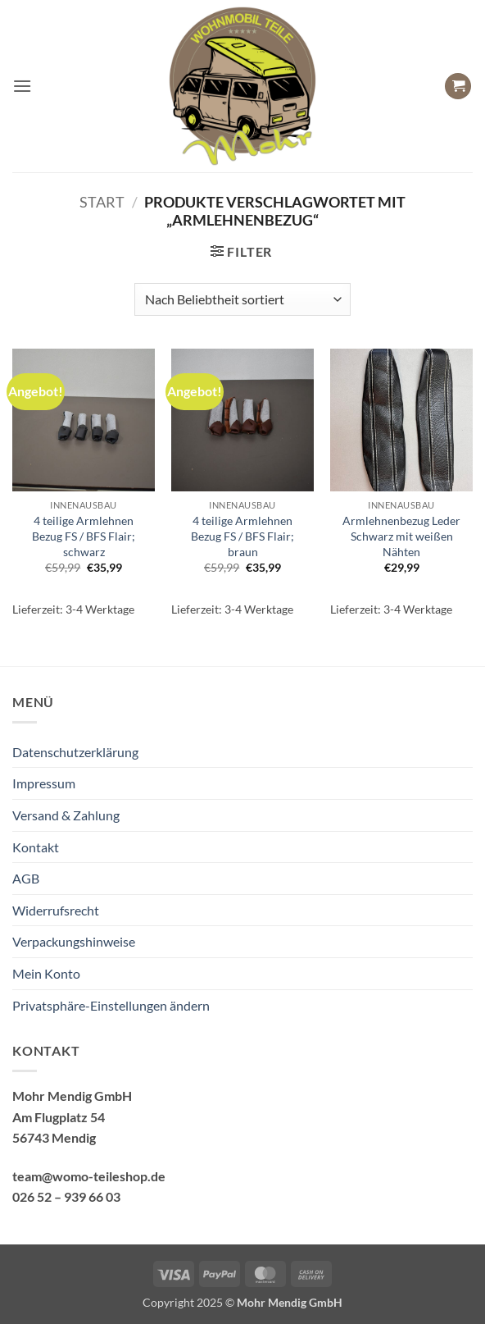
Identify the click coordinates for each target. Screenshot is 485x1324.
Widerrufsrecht (55, 910)
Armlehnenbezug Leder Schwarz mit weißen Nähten (401, 536)
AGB (25, 878)
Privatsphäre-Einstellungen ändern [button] (111, 1005)
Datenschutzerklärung (75, 752)
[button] (22, 86)
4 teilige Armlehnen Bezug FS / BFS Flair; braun (242, 536)
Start (102, 202)
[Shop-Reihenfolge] (242, 299)
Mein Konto (46, 973)
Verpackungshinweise (73, 941)
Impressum (43, 783)
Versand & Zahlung (66, 815)
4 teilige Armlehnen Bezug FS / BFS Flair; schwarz (83, 536)
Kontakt (35, 847)
